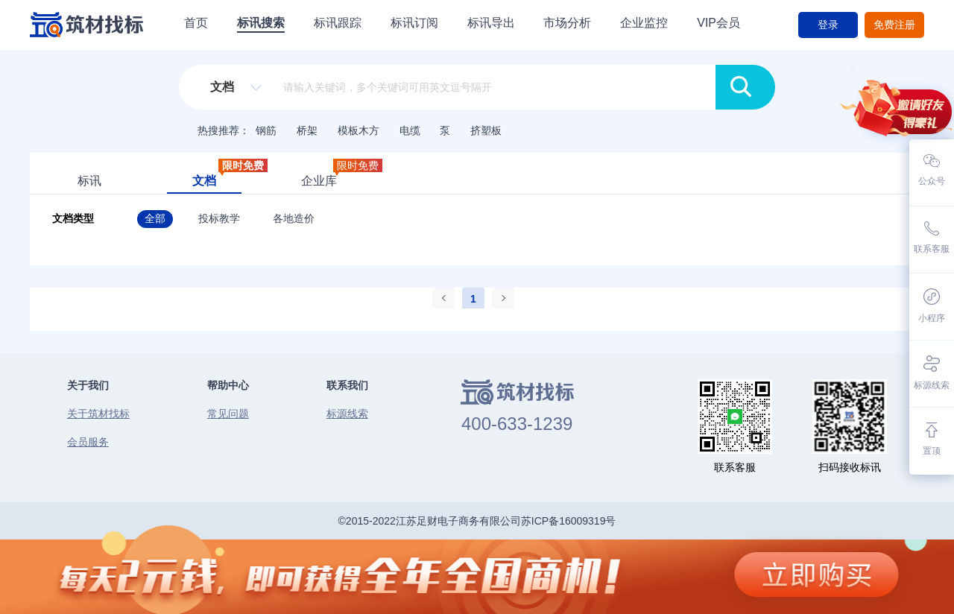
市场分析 (567, 22)
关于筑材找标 (98, 414)
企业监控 (644, 22)
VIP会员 (718, 22)
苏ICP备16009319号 (568, 521)
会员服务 (88, 442)
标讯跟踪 (337, 22)
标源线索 (347, 414)
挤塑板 (486, 130)
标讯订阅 (414, 22)
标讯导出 (491, 22)
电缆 (409, 130)
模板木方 (358, 130)
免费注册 (894, 25)
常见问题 (228, 414)
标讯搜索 (261, 22)
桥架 (307, 130)
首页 (196, 22)
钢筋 (266, 130)
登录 (828, 25)
